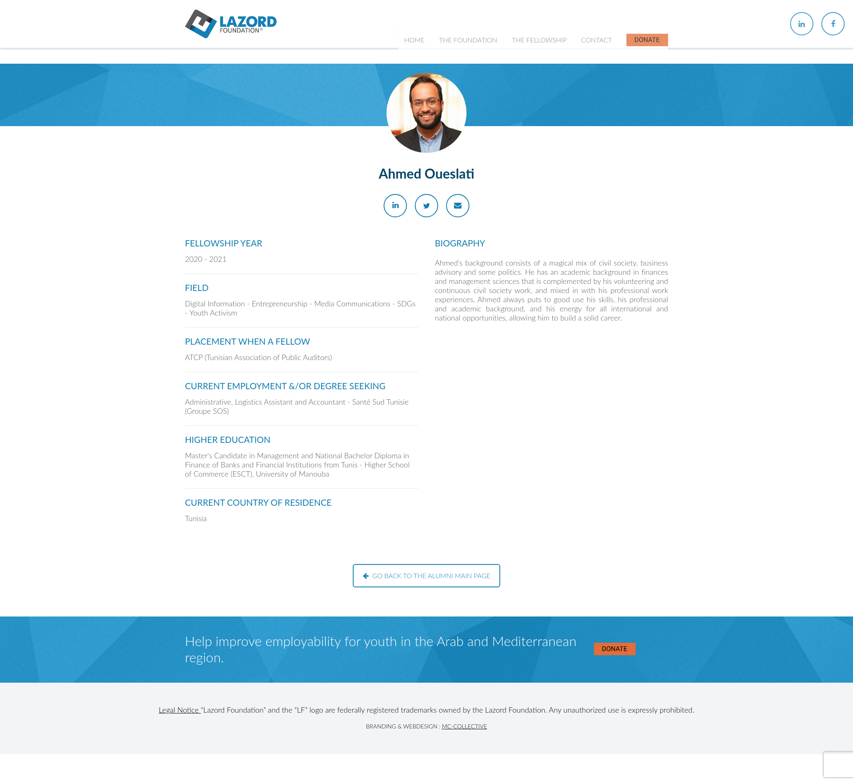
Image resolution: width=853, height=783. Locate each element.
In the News (534, 165)
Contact (596, 58)
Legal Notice (180, 709)
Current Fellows (539, 133)
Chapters (530, 117)
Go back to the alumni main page (427, 575)
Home (416, 58)
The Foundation (470, 58)
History (455, 117)
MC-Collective (464, 726)
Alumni (527, 149)
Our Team (459, 133)
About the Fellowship (547, 100)
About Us (458, 100)
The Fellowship (540, 58)
